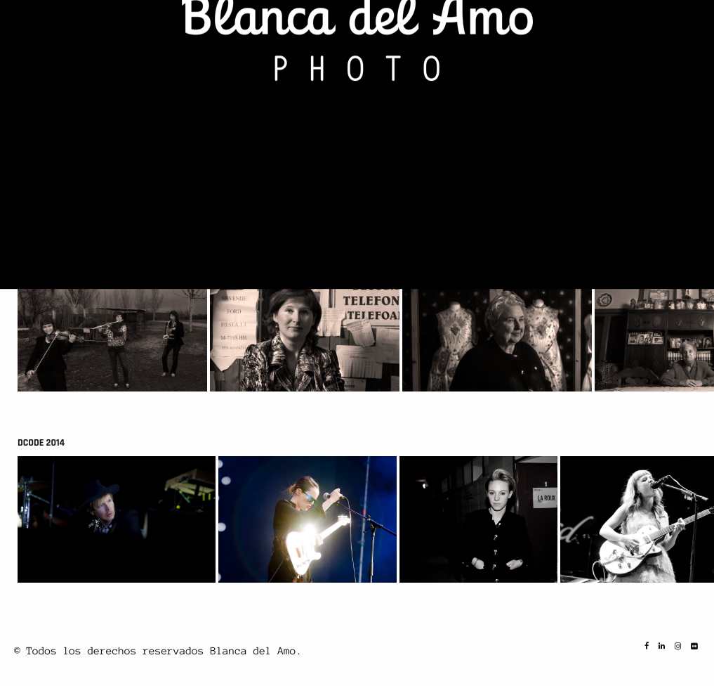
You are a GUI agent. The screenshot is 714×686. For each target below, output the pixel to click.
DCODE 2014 (41, 442)
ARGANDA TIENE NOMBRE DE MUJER (88, 251)
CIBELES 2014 (44, 61)
